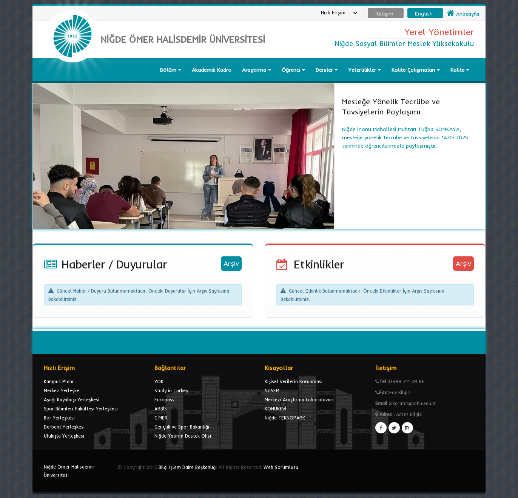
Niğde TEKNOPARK (285, 418)
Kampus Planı (58, 381)
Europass (164, 399)
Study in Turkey (171, 390)
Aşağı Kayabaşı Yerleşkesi (71, 399)
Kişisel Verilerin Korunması (293, 381)
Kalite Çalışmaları (416, 69)
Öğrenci (293, 69)
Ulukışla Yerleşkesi (64, 436)
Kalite (459, 69)
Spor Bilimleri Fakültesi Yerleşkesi (81, 408)
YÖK (158, 381)
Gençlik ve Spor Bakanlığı (181, 427)
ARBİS (160, 408)
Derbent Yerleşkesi (64, 427)
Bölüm (170, 69)
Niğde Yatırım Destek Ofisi (182, 436)
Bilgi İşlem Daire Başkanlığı (188, 467)
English (424, 13)
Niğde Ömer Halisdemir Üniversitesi (69, 471)
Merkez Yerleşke (61, 390)
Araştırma (256, 69)
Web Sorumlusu (281, 467)
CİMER (161, 418)
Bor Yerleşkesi (59, 418)
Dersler (327, 69)
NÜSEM (272, 390)
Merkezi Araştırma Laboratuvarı (299, 399)
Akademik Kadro (211, 69)
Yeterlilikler (364, 69)
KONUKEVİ (275, 408)
